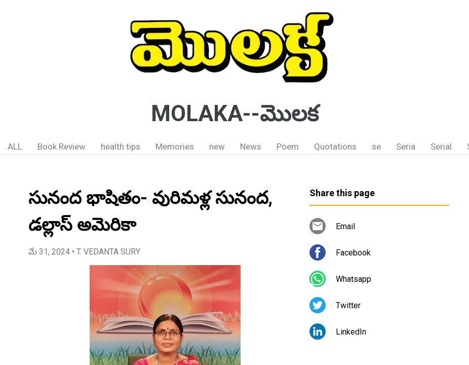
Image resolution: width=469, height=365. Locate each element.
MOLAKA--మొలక (235, 113)
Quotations (335, 146)
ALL (15, 146)
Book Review (61, 146)
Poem (288, 146)
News (250, 146)
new (217, 146)
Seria (405, 146)
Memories (174, 146)
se (376, 146)
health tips (120, 146)
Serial (441, 146)
